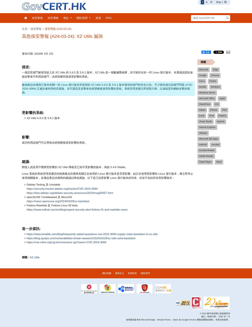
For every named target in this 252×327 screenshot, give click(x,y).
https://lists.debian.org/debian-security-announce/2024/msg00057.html (70, 193)
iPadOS (222, 115)
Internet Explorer (207, 127)
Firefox (212, 81)
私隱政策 (132, 273)
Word (219, 162)
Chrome (215, 75)
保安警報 (36, 28)
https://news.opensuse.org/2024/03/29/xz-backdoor (58, 201)
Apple (222, 98)
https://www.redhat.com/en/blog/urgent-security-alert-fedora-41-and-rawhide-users (77, 210)
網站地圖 (106, 273)
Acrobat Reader (207, 150)
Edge (215, 69)
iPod (211, 115)
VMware (203, 133)
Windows (215, 87)
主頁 (24, 28)
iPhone (213, 110)
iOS (217, 104)
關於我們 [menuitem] (82, 18)
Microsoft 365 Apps (208, 138)
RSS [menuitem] (109, 18)
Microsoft (203, 69)
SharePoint (204, 104)
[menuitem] (25, 18)
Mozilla (202, 87)
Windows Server (207, 92)
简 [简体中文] (225, 2)
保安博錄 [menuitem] (53, 18)
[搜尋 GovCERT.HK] (210, 18)
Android (203, 144)
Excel (201, 115)
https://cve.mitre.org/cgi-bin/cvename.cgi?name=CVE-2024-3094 (66, 242)
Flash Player (205, 162)
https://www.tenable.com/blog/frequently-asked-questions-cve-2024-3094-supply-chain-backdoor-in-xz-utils (92, 234)
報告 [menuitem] (66, 18)
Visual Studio (205, 121)
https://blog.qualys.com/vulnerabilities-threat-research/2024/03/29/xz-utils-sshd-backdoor (81, 238)
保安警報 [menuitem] (37, 18)
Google (202, 75)
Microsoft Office (207, 98)
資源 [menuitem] (98, 18)
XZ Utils (34, 257)
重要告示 (119, 273)
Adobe (202, 110)
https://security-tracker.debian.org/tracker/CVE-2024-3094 (62, 189)
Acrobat (215, 144)
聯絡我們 (145, 273)
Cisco (202, 81)
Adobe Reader (206, 156)
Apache (220, 121)
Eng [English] (218, 2)
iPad (224, 110)
